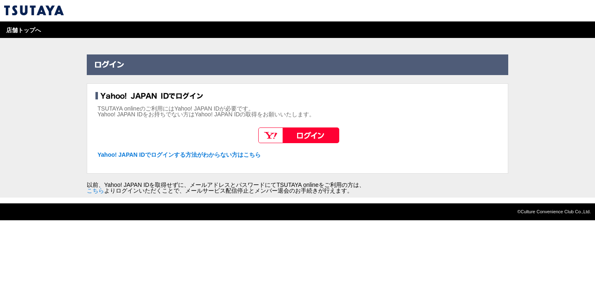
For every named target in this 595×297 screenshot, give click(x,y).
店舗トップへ (23, 30)
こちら (95, 190)
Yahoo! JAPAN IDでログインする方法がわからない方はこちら (179, 154)
